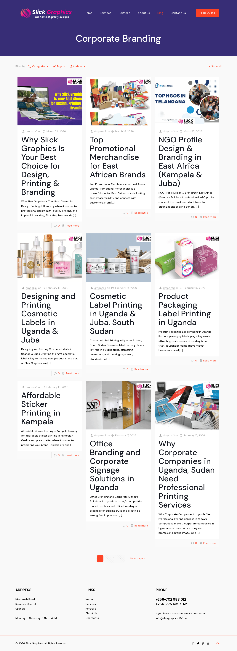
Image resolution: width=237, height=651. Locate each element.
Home (89, 599)
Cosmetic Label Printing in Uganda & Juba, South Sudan (116, 313)
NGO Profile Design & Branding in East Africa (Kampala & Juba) (180, 161)
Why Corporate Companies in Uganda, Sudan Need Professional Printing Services (186, 474)
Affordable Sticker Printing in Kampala (41, 408)
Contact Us (93, 618)
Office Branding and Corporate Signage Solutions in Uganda (115, 465)
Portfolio (91, 608)
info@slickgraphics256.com (172, 618)
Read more (72, 225)
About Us (91, 613)
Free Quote (207, 13)
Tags (59, 66)
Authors (77, 66)
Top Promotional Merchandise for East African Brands (118, 157)
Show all (215, 66)
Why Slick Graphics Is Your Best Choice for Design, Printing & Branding (43, 165)
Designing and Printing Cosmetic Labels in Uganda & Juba (48, 318)
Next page (138, 558)
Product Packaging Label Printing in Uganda (184, 309)
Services (91, 604)
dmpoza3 (31, 131)
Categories (38, 66)
